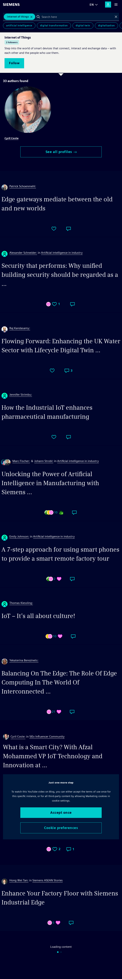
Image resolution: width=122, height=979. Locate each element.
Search (38, 17)
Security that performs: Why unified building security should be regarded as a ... (60, 274)
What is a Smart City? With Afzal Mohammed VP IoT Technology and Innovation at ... (52, 756)
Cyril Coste (11, 138)
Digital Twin (83, 25)
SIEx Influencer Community (47, 736)
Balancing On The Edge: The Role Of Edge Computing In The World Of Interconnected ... (59, 682)
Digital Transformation (54, 25)
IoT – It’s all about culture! (38, 616)
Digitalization (106, 25)
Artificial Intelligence (19, 25)
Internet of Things (18, 16)
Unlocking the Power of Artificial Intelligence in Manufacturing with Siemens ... (50, 483)
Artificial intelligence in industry (62, 252)
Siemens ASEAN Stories (47, 880)
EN (92, 4)
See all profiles (61, 152)
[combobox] (77, 16)
